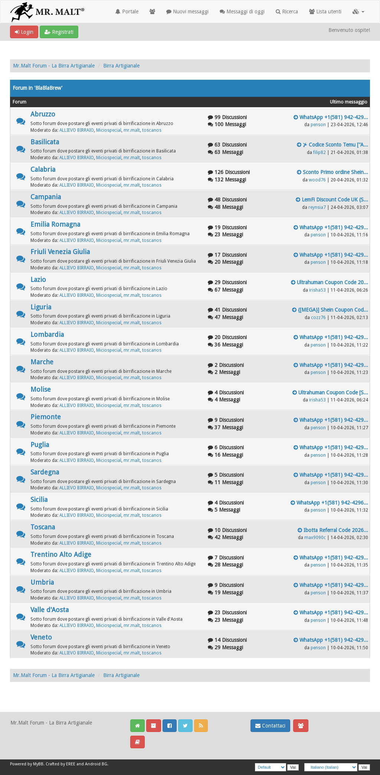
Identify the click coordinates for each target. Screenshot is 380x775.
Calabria (42, 169)
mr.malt (132, 130)
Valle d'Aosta (49, 610)
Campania (45, 197)
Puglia (39, 445)
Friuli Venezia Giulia (60, 252)
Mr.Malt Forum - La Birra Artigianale (54, 66)
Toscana (42, 527)
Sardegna (44, 472)
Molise (40, 389)
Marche (41, 362)
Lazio (38, 279)
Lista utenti (325, 11)
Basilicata (44, 142)
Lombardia (47, 334)
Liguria (40, 307)
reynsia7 (317, 207)
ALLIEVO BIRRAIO (76, 130)
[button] (358, 11)
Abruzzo (42, 114)
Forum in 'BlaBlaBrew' (37, 88)
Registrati (59, 32)
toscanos (151, 130)
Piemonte (45, 417)
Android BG (96, 764)
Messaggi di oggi (242, 11)
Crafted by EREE (60, 764)
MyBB (38, 764)
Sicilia (39, 499)
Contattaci (270, 726)
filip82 (319, 152)
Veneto (41, 637)
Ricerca (287, 11)
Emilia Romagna (55, 224)
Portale (126, 11)
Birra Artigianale (121, 66)
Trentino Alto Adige (60, 554)
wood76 (317, 180)
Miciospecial (108, 130)
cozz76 (318, 317)
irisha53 (317, 290)
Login (24, 32)
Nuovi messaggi (187, 11)
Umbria (42, 582)
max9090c (315, 537)
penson (318, 124)
